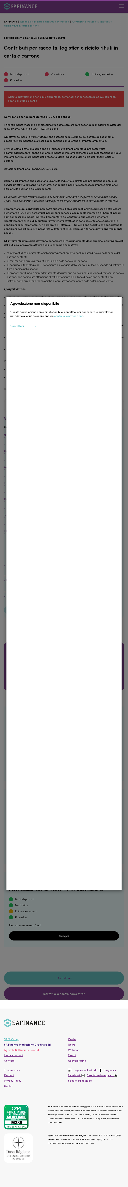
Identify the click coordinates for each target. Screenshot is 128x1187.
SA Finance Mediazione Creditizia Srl (27, 1044)
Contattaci (23, 355)
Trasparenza (12, 1070)
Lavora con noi (13, 1055)
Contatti (9, 1060)
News (71, 1044)
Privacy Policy (12, 1080)
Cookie (8, 1086)
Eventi (72, 1055)
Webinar (73, 1050)
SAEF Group (11, 1039)
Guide (72, 1039)
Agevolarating (77, 1060)
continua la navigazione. (69, 344)
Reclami (9, 1075)
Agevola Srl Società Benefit (21, 1050)
